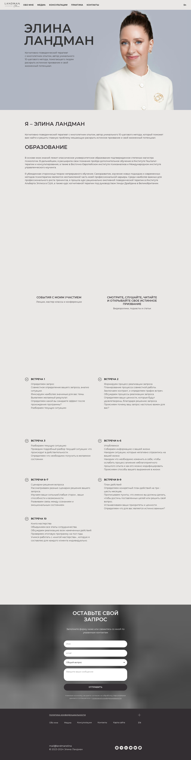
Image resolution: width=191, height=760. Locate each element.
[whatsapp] (140, 748)
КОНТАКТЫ (93, 5)
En (185, 5)
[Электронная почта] (135, 748)
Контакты (102, 722)
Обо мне (53, 723)
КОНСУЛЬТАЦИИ (58, 5)
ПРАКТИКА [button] (77, 5)
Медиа (67, 723)
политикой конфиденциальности (107, 698)
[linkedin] (126, 748)
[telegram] (121, 748)
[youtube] (131, 748)
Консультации (84, 722)
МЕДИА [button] (41, 5)
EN (139, 723)
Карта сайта (119, 722)
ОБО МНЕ (28, 5)
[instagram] (117, 748)
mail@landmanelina (60, 746)
